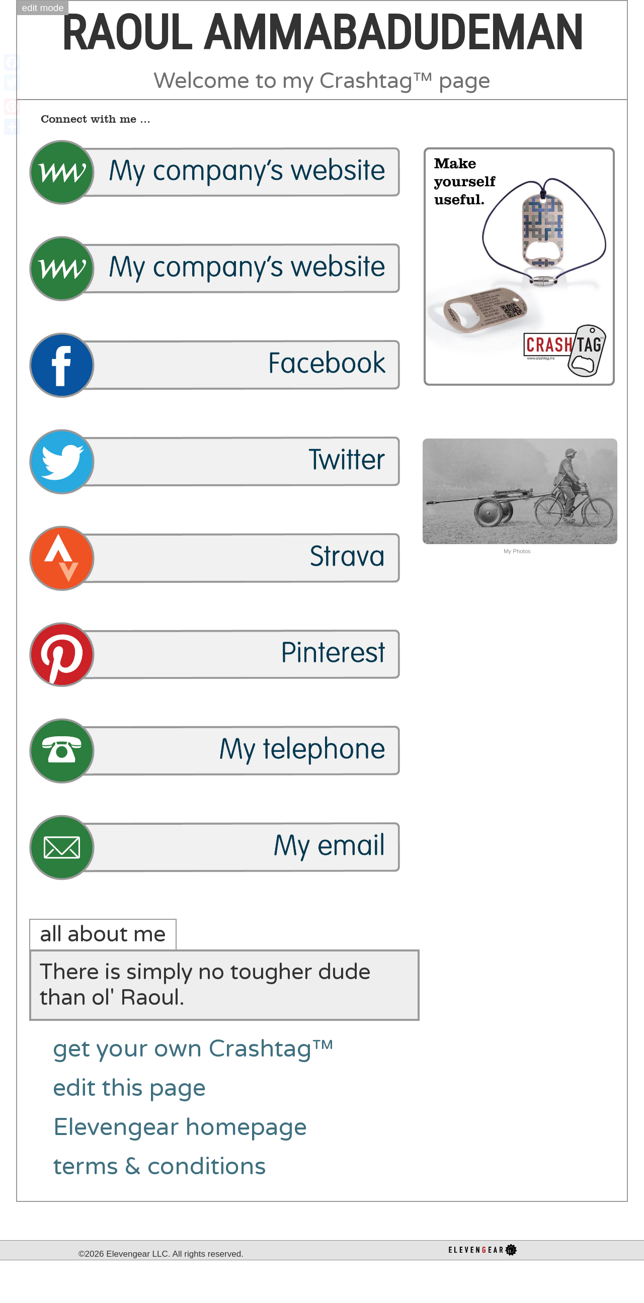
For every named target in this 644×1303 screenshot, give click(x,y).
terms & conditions (159, 1166)
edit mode (43, 8)
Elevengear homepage (180, 1127)
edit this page (129, 1088)
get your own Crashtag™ (193, 1049)
